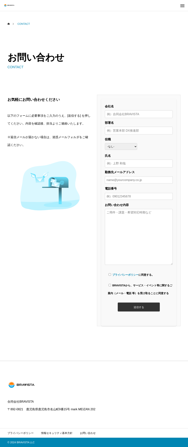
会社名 (139, 110)
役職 (121, 143)
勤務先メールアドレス (139, 176)
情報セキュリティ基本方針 (57, 433)
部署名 (139, 126)
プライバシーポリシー (125, 274)
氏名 (139, 159)
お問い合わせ (88, 433)
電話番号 (139, 192)
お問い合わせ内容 (139, 234)
